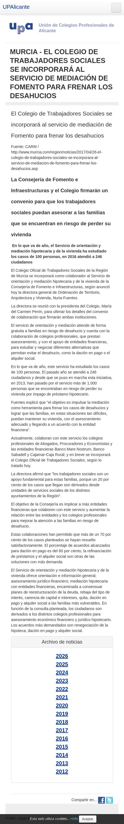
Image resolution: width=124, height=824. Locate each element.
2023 (62, 681)
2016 (62, 738)
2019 (62, 714)
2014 (62, 755)
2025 (62, 664)
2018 (62, 722)
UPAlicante (16, 7)
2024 (62, 672)
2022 (62, 689)
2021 (62, 697)
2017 (62, 730)
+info (74, 819)
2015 (62, 747)
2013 (62, 763)
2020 (62, 705)
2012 (62, 771)
